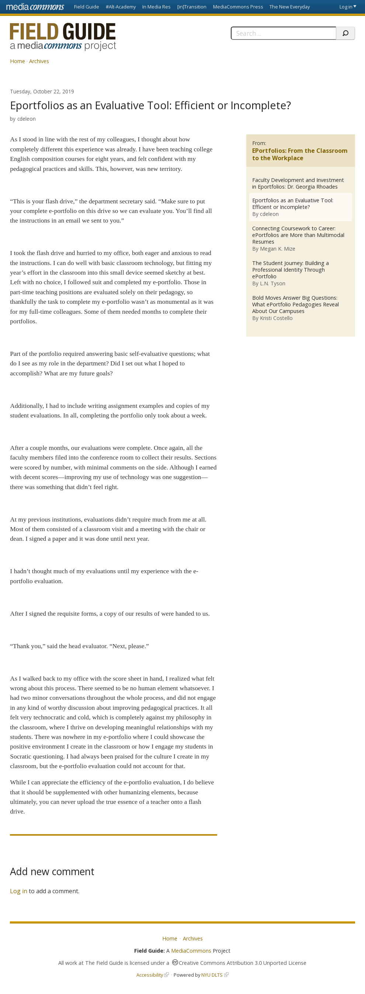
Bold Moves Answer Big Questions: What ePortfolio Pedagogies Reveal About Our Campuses (295, 304)
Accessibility (149, 974)
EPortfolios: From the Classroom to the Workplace (300, 154)
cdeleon (26, 118)
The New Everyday (290, 6)
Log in (346, 6)
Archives (39, 61)
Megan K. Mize (277, 248)
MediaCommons (191, 950)
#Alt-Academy (121, 6)
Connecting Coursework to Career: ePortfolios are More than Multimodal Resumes (298, 235)
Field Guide (86, 6)
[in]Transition (191, 6)
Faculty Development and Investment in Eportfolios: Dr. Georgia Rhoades (298, 183)
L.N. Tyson (272, 283)
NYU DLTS (212, 974)
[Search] (283, 33)
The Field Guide (104, 962)
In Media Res (156, 6)
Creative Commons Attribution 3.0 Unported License (242, 962)
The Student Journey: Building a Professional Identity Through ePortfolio (290, 270)
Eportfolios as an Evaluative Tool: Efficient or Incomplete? (292, 203)
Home (17, 61)
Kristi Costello (276, 317)
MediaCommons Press (238, 6)
